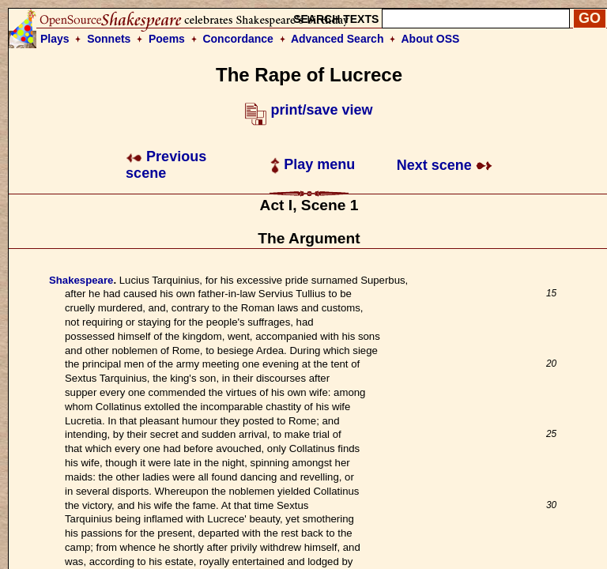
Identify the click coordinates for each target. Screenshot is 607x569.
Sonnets (108, 38)
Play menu (312, 164)
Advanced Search (337, 38)
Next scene (444, 165)
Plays (55, 38)
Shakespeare (81, 280)
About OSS (431, 38)
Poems (167, 38)
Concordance (237, 38)
